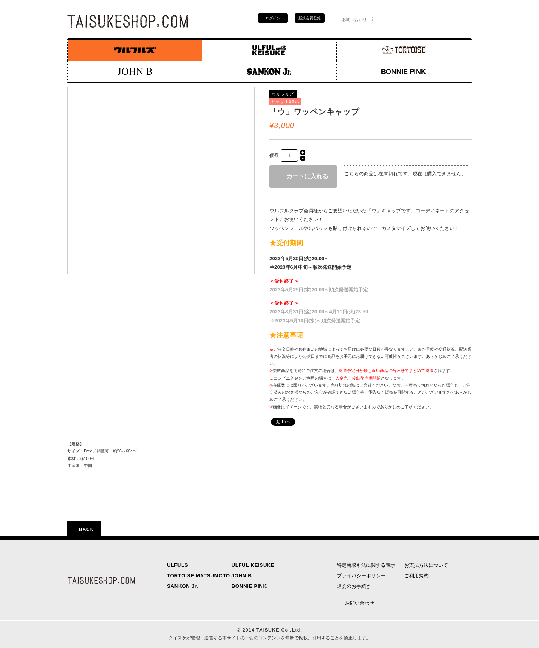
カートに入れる (303, 176)
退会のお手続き (354, 586)
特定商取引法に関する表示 (366, 565)
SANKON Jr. (182, 586)
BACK (84, 529)
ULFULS (177, 565)
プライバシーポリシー (361, 575)
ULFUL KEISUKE (253, 565)
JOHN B (242, 575)
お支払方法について (426, 565)
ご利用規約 (416, 575)
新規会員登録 (309, 18)
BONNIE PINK (249, 586)
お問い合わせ (350, 19)
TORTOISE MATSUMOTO (198, 575)
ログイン (272, 18)
